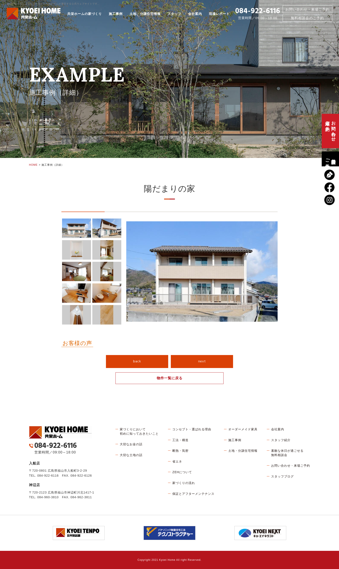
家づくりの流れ (183, 483)
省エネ (177, 461)
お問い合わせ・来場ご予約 (307, 9)
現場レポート (219, 14)
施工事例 (116, 14)
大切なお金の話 (131, 444)
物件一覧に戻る (169, 378)
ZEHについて (182, 472)
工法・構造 (180, 440)
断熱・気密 (180, 450)
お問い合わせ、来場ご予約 (330, 131)
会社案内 (195, 14)
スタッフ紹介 (281, 440)
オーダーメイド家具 (242, 429)
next (202, 361)
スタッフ (174, 14)
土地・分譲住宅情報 (145, 14)
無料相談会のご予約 (330, 159)
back (137, 361)
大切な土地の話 (131, 455)
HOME (33, 164)
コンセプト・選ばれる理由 (191, 429)
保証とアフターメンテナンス (193, 493)
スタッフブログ (282, 476)
